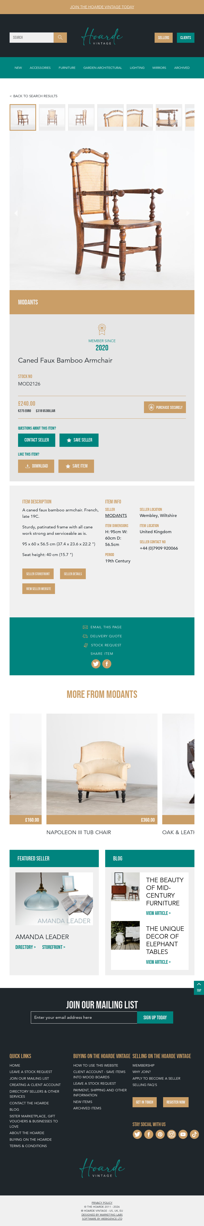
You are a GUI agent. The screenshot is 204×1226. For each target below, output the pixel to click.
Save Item (76, 466)
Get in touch (144, 1102)
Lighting (137, 68)
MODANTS (116, 515)
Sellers (163, 37)
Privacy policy (102, 1202)
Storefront (52, 947)
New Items (82, 1102)
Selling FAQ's (145, 1085)
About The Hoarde (27, 1133)
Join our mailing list (29, 1078)
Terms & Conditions (28, 1146)
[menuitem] (23, 117)
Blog (14, 1109)
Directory (24, 947)
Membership (143, 1065)
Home (15, 1065)
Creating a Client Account (35, 1085)
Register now (176, 1102)
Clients (185, 37)
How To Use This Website (95, 1065)
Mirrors (159, 68)
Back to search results (35, 96)
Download (36, 466)
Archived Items (87, 1108)
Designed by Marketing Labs (102, 1214)
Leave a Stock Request (31, 1072)
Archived (182, 68)
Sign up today (155, 1017)
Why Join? (142, 1072)
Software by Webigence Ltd (102, 1218)
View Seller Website (38, 589)
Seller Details (73, 574)
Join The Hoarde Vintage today (102, 7)
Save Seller (79, 440)
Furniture (67, 68)
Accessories (40, 68)
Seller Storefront (38, 574)
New (18, 68)
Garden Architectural (102, 68)
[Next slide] (185, 210)
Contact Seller (36, 440)
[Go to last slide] (19, 210)
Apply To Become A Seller (156, 1078)
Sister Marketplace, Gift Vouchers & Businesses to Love (34, 1121)
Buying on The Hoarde (31, 1139)
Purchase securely (164, 407)
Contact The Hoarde (29, 1103)
